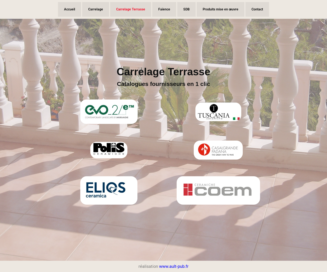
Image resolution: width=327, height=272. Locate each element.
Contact (257, 9)
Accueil (69, 9)
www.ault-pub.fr (174, 266)
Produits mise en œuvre (220, 9)
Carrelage (95, 9)
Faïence (164, 9)
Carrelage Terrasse (130, 9)
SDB (186, 9)
